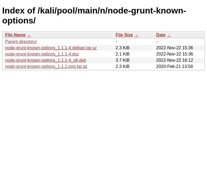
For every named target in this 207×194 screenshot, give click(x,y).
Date (160, 35)
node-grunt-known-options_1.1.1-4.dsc (42, 54)
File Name (15, 35)
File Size (124, 35)
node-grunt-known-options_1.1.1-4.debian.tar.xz (51, 48)
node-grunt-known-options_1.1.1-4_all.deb (45, 60)
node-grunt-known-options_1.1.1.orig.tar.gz (46, 66)
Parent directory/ (21, 41)
